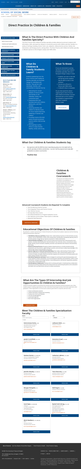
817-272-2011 (5, 455)
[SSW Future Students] (16, 14)
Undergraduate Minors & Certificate (8, 50)
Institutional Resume (52, 461)
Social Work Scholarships (9, 75)
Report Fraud (61, 463)
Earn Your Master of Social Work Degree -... (22, 445)
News (53, 5)
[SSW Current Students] (30, 14)
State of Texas (67, 461)
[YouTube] (14, 465)
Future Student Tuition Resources (8, 71)
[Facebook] (3, 465)
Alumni (20, 2)
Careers (72, 451)
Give (69, 2)
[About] (7, 14)
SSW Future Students (13, 9)
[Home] (2, 14)
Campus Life (41, 5)
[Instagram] (9, 465)
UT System (60, 461)
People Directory (54, 451)
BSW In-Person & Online (7, 41)
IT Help (42, 453)
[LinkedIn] (6, 465)
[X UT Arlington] (11, 465)
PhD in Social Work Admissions (7, 66)
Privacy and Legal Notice (51, 460)
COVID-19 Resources (52, 464)
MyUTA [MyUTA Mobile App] (48, 453)
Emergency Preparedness (47, 458)
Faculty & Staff (14, 2)
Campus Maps (64, 451)
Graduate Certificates (8, 58)
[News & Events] (53, 14)
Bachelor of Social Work (8, 38)
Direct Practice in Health (39, 445)
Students (3, 2)
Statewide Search (53, 463)
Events (56, 2)
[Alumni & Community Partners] (9, 17)
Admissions (26, 5)
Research (48, 5)
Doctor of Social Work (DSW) (8, 62)
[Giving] (20, 17)
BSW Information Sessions (7, 46)
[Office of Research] (43, 14)
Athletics (59, 5)
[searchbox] (74, 2)
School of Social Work (5, 9)
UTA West (61, 2)
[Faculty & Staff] (63, 14)
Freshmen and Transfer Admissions (9, 44)
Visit (66, 2)
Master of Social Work (8, 54)
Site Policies (67, 460)
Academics (19, 5)
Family (8, 2)
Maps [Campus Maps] (53, 2)
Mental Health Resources (60, 458)
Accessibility (61, 460)
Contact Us (44, 451)
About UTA (33, 5)
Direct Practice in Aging (51, 445)
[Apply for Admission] (7, 458)
